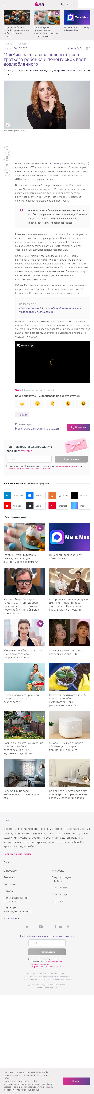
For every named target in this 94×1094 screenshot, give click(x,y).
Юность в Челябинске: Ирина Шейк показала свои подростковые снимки (23, 654)
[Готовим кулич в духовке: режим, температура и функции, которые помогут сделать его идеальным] (24, 537)
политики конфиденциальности (21, 469)
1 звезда (69, 48)
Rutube (79, 495)
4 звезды (77, 48)
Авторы (8, 891)
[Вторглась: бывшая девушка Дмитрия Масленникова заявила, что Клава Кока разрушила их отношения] (69, 581)
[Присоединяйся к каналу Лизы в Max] (69, 537)
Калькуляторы (61, 887)
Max (77, 506)
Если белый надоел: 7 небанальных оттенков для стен (21, 794)
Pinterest (57, 506)
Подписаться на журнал (18, 853)
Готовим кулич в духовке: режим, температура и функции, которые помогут (46, 31)
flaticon (54, 987)
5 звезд (80, 48)
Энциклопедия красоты (61, 878)
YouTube (12, 506)
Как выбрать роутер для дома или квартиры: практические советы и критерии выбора (68, 794)
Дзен (33, 506)
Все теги (57, 901)
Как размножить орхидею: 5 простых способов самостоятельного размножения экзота (67, 700)
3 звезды (75, 48)
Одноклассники (58, 495)
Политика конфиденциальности (18, 909)
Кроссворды (60, 894)
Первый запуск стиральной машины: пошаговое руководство (21, 698)
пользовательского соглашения (68, 466)
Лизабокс (58, 870)
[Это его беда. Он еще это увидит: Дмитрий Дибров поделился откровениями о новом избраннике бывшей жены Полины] (24, 581)
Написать (80, 427)
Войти (85, 4)
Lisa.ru (7, 48)
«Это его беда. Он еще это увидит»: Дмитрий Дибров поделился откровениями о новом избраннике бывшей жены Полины (21, 606)
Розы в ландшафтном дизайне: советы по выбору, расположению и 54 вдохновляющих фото (24, 748)
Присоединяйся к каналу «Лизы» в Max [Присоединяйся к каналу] (65, 556)
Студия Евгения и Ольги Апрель (53, 985)
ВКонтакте (36, 495)
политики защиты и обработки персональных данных (28, 1088)
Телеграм (13, 495)
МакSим (55, 163)
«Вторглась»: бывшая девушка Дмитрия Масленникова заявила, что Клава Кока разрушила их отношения (69, 604)
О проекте (10, 870)
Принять (76, 1081)
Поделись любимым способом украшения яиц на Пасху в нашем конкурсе (16, 31)
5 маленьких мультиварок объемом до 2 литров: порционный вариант (66, 746)
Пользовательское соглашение (16, 899)
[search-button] (78, 4)
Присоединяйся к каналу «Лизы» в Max (76, 29)
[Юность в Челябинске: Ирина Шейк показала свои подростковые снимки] (24, 632)
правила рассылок (43, 469)
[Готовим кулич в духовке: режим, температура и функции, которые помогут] (47, 17)
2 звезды (72, 48)
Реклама (9, 877)
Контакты (10, 884)
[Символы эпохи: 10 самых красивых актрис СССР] (69, 632)
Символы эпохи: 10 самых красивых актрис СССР (66, 652)
